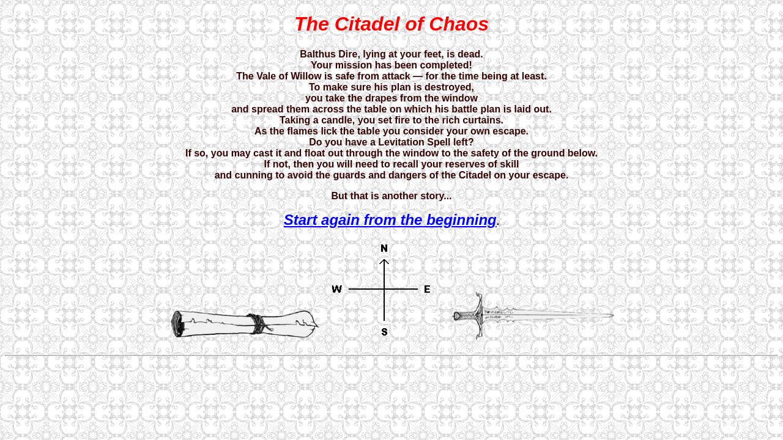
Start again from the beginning (390, 219)
